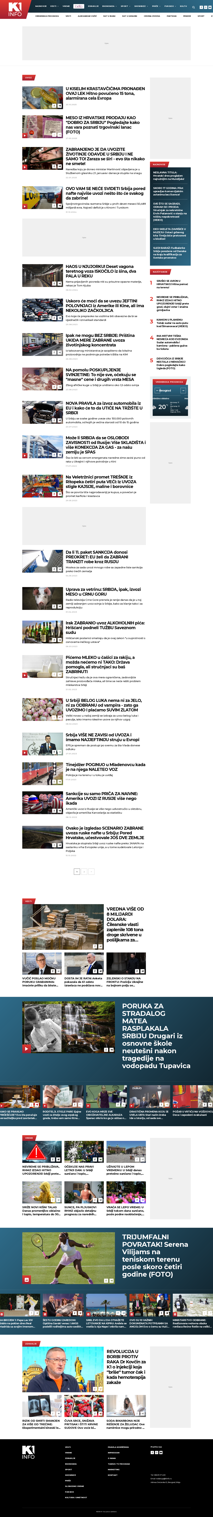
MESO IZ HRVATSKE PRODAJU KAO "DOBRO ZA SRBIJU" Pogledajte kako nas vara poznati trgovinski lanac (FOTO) (103, 124)
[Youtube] (210, 7)
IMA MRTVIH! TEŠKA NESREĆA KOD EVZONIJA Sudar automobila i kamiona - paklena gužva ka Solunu (172, 342)
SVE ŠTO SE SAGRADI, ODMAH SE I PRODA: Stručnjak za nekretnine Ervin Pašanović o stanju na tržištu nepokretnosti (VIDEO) (170, 212)
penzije (187, 16)
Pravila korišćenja (118, 1447)
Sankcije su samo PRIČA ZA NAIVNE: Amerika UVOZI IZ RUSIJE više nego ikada (102, 798)
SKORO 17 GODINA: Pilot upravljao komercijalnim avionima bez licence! (168, 191)
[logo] (42, 1475)
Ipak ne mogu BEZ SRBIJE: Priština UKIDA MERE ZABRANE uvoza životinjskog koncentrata (100, 340)
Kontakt (113, 1475)
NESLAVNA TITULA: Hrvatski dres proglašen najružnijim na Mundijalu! (168, 176)
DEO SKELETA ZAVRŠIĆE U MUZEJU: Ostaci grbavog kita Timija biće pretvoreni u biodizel (169, 234)
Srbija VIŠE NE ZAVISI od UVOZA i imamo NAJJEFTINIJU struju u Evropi (102, 737)
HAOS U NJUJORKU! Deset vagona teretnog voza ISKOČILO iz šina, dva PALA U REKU (101, 271)
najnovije (41, 6)
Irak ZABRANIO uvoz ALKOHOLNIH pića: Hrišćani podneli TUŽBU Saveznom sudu (105, 628)
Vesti (54, 6)
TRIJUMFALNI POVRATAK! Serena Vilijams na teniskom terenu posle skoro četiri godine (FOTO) (155, 1255)
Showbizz (141, 6)
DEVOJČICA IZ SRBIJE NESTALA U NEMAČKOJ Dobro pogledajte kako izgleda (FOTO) (171, 363)
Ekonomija (109, 6)
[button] (157, 390)
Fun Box (170, 6)
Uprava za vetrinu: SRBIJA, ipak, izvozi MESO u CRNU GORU (103, 592)
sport (201, 16)
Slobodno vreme (74, 1486)
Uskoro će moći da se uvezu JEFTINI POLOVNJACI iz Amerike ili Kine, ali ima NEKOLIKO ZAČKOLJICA (105, 306)
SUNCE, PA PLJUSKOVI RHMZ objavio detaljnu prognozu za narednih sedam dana (80, 1211)
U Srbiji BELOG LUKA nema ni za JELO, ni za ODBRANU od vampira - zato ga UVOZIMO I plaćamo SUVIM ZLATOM (104, 705)
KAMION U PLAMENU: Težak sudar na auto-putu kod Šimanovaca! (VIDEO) (172, 323)
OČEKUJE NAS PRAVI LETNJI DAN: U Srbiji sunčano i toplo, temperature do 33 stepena (83, 1170)
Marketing (114, 1469)
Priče (156, 6)
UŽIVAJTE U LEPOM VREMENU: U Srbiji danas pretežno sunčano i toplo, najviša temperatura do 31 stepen (124, 1170)
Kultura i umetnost (76, 1497)
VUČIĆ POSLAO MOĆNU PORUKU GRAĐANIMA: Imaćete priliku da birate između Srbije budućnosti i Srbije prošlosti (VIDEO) (40, 982)
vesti (68, 16)
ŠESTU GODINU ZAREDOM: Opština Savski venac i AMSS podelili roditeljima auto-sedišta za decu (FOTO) (119, 1323)
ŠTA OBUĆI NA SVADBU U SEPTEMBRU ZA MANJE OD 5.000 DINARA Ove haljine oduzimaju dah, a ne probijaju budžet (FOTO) (31, 1115)
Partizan (171, 16)
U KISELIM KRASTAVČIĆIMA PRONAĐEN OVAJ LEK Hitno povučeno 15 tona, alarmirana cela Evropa (105, 93)
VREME (66, 6)
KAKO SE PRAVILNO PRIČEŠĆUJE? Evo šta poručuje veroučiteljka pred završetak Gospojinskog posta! (75, 1115)
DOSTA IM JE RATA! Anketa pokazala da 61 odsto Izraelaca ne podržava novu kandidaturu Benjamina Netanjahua (83, 982)
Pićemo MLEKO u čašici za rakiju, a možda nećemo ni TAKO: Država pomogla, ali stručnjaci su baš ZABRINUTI (100, 664)
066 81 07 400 (160, 1475)
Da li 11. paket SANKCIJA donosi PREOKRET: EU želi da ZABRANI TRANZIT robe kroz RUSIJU (97, 557)
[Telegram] (60, 106)
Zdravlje (93, 6)
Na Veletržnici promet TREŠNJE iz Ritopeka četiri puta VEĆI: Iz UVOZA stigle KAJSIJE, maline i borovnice (101, 482)
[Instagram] (205, 7)
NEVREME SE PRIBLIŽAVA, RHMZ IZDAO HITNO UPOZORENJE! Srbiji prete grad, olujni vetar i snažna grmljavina (173, 304)
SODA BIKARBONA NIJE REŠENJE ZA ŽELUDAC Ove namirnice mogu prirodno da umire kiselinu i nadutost (126, 1424)
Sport (126, 6)
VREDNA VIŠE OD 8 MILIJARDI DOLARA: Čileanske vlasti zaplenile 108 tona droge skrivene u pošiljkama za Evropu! (125, 924)
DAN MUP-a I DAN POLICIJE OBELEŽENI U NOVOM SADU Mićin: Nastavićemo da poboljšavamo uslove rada (30, 1323)
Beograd (170, 390)
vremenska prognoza (47, 16)
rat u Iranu (109, 16)
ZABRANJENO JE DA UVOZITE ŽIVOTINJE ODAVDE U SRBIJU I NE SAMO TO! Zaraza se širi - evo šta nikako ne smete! (105, 156)
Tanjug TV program (119, 1464)
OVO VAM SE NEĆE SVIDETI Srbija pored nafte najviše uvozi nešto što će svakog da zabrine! (105, 193)
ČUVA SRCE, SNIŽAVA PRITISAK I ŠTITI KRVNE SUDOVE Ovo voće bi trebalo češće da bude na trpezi (81, 1424)
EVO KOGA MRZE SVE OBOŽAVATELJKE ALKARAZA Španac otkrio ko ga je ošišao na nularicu (163, 1115)
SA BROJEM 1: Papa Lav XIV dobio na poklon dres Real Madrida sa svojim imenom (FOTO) (73, 1323)
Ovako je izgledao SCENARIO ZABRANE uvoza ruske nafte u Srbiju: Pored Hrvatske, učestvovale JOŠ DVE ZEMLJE (105, 833)
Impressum (113, 1453)
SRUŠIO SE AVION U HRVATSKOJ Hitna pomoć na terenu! (172, 284)
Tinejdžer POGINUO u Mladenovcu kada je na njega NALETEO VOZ (105, 767)
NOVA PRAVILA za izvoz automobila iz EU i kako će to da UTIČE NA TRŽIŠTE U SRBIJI (104, 408)
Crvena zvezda (152, 16)
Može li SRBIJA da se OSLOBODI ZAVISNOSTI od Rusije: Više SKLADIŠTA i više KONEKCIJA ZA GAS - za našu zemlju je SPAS (106, 444)
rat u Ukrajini (129, 16)
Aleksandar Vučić (87, 16)
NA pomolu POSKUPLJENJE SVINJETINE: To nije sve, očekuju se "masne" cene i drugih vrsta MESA (101, 375)
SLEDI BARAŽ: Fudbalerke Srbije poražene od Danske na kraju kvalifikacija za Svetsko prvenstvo (169, 252)
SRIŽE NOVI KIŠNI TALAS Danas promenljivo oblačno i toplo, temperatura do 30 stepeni (41, 1211)
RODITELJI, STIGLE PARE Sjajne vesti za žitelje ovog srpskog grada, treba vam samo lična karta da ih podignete (119, 1115)
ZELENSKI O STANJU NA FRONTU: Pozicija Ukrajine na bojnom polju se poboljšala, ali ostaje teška (124, 982)
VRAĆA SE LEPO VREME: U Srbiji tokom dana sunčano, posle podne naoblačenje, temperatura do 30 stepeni (125, 1211)
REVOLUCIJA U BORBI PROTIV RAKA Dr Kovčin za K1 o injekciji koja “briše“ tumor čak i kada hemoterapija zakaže (126, 1367)
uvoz (28, 77)
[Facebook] (201, 7)
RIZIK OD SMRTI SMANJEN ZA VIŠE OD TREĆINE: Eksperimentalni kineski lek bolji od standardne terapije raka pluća (41, 1424)
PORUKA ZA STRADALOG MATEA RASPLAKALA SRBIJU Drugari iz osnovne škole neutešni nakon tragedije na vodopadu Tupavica (156, 1035)
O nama (112, 1458)
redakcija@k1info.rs (163, 1479)
